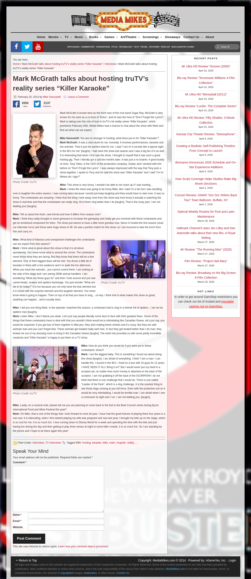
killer (105, 442)
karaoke (96, 442)
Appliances (73, 47)
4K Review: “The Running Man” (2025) (206, 249)
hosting (86, 442)
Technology (126, 47)
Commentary (88, 47)
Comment (19, 462)
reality (130, 442)
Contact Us (193, 37)
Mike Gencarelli (52, 96)
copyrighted (66, 573)
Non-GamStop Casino (183, 47)
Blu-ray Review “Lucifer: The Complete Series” (206, 106)
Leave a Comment (78, 96)
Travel (144, 47)
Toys (136, 47)
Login (232, 560)
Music (81, 37)
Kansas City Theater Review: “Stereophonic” (206, 134)
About (209, 37)
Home (41, 37)
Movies (55, 37)
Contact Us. (123, 573)
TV (69, 37)
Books (95, 37)
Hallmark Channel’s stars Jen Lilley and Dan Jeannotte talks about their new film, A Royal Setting (205, 232)
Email (17, 521)
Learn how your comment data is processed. (83, 546)
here (30, 227)
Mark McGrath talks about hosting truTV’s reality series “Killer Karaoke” (62, 63)
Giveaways (172, 37)
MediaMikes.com (164, 560)
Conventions (103, 47)
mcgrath (121, 442)
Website (18, 527)
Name (17, 514)
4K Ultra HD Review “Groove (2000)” (206, 66)
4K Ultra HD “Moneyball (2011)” (206, 94)
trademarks (90, 573)
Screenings (153, 37)
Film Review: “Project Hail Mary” (206, 261)
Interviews (110, 63)
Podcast (165, 47)
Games (112, 37)
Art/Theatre (131, 37)
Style (114, 47)
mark (112, 442)
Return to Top (28, 560)
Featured (154, 47)
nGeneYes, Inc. (216, 560)
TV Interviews (53, 442)
